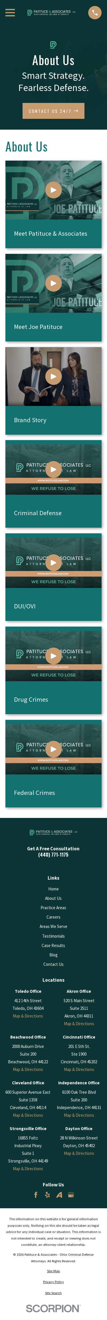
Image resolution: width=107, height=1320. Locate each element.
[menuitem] (53, 1271)
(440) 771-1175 (53, 854)
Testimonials (53, 936)
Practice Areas (53, 907)
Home (53, 889)
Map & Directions (28, 1016)
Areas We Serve (53, 926)
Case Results (53, 945)
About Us (53, 898)
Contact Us (53, 964)
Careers (53, 917)
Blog (53, 955)
